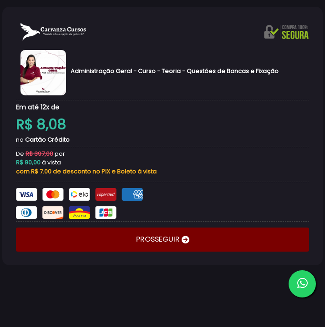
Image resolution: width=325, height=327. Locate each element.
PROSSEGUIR (159, 239)
